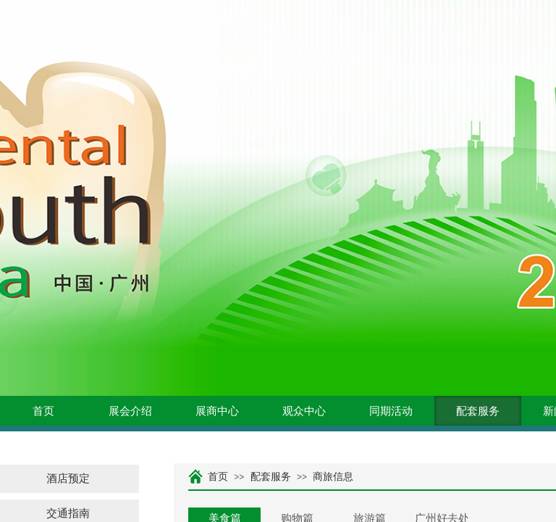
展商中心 (217, 411)
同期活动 (391, 411)
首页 (43, 411)
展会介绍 (130, 411)
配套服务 (478, 411)
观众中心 (304, 411)
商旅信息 (333, 476)
